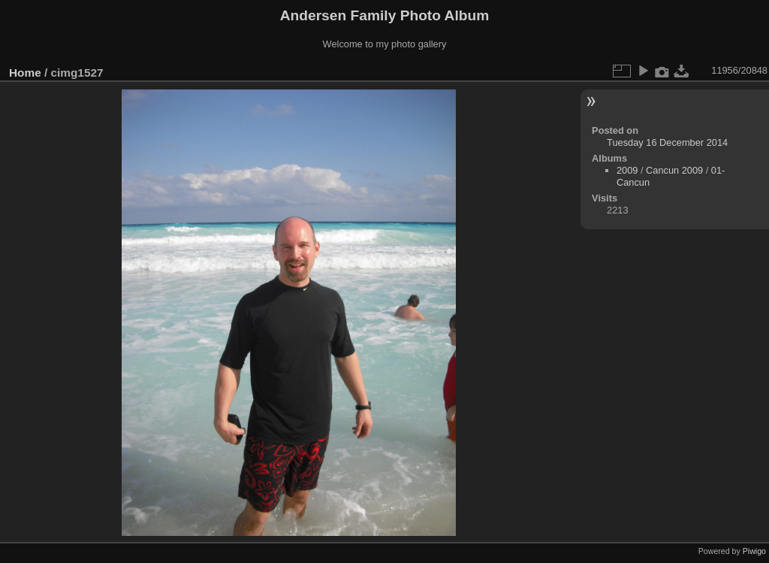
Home (25, 72)
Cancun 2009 (674, 170)
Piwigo (754, 550)
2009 (627, 170)
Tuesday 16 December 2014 (667, 142)
